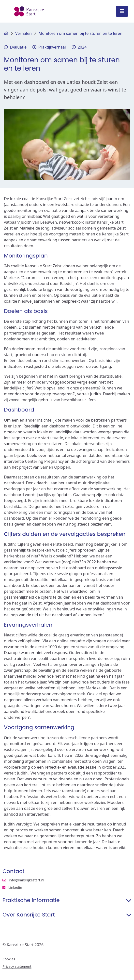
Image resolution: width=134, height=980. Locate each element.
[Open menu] (122, 11)
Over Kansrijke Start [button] (67, 915)
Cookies (8, 959)
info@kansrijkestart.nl (23, 880)
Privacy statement (16, 966)
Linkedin (35, 887)
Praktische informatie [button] (67, 900)
